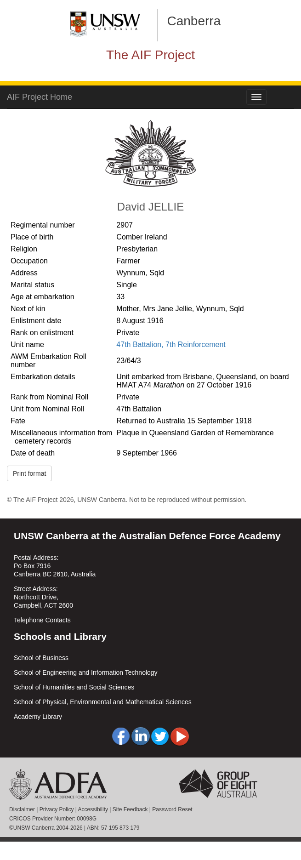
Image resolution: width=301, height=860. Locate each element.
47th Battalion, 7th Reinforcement (170, 344)
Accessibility (93, 809)
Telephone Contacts (42, 620)
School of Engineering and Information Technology (86, 672)
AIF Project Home (39, 97)
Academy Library (38, 716)
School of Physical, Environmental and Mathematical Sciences (103, 702)
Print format (29, 473)
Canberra (194, 21)
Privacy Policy (57, 809)
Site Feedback (130, 809)
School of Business (41, 657)
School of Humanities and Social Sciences (74, 687)
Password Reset (172, 809)
